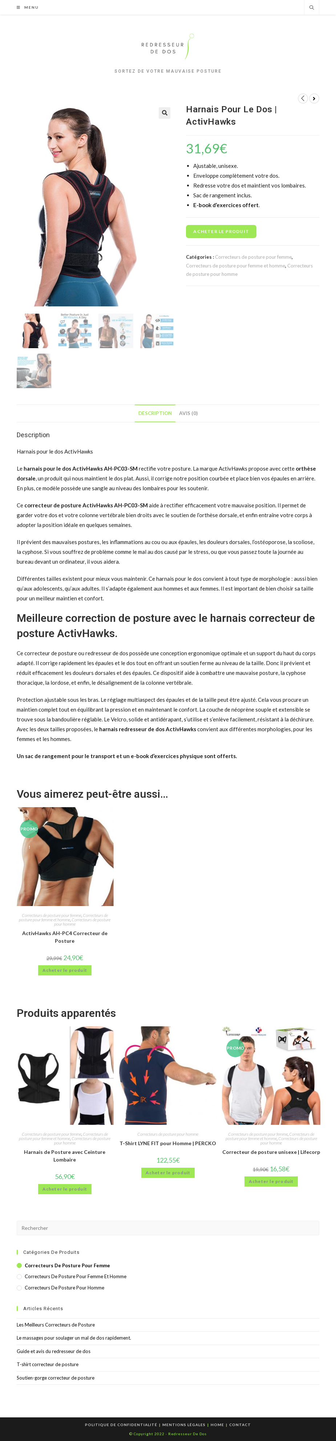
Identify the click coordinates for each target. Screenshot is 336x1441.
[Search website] (312, 8)
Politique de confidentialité (121, 1424)
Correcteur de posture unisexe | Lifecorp (271, 1152)
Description (155, 413)
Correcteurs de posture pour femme (253, 257)
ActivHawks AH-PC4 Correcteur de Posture (65, 937)
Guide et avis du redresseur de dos (53, 1351)
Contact (240, 1424)
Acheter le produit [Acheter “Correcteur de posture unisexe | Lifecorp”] (271, 1181)
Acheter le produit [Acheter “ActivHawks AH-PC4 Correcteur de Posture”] (65, 970)
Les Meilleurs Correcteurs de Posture (56, 1325)
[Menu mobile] (25, 7)
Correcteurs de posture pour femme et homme (235, 266)
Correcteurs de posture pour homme (82, 922)
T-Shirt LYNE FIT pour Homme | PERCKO (168, 1143)
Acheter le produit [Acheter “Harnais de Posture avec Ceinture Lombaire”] (65, 1189)
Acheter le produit (221, 231)
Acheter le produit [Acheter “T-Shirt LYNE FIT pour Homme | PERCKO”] (168, 1172)
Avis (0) (188, 413)
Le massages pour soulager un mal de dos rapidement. (74, 1338)
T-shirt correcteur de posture (47, 1364)
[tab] (155, 413)
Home (217, 1424)
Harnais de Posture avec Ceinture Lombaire (64, 1156)
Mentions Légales (184, 1424)
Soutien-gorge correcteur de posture (55, 1378)
